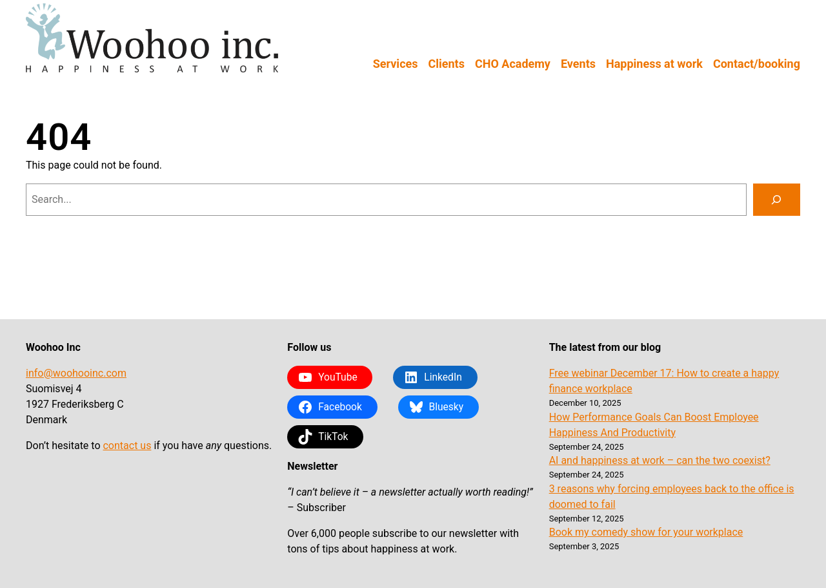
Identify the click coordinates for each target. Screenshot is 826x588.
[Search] (776, 200)
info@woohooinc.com (76, 373)
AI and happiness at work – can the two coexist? (660, 460)
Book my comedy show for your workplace (646, 532)
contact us (127, 445)
